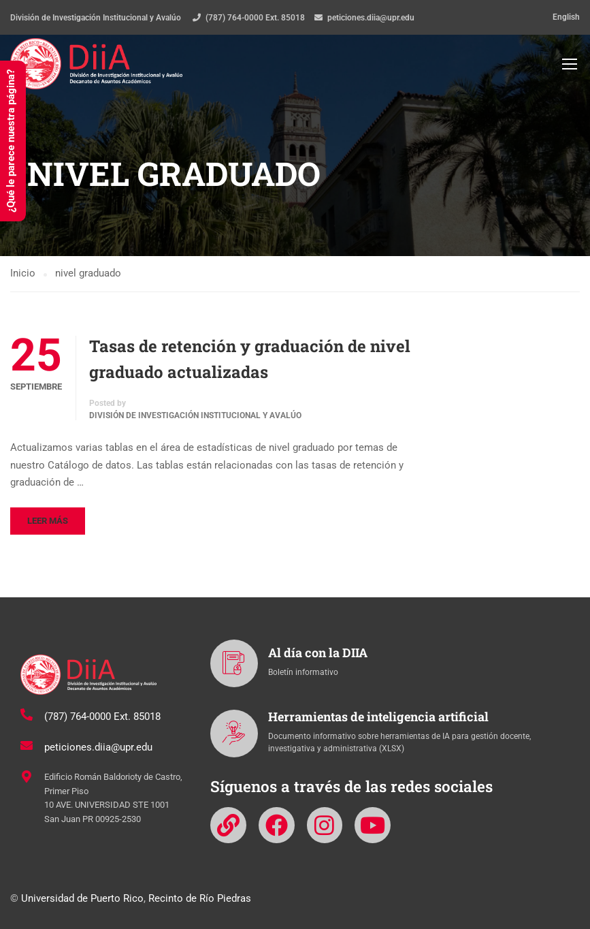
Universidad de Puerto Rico (82, 898)
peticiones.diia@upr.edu (370, 17)
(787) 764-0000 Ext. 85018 (255, 17)
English (566, 17)
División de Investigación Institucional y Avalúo (195, 417)
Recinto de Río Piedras (199, 898)
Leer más (47, 522)
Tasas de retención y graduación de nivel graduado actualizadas (249, 360)
